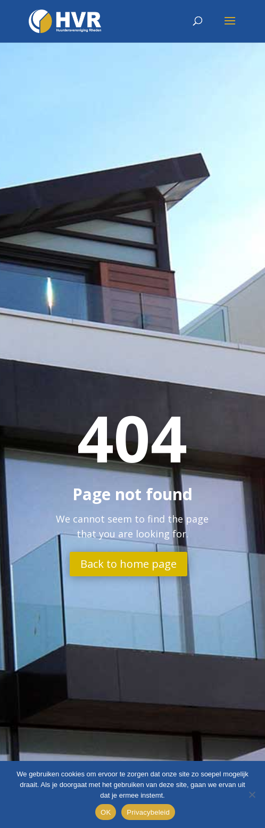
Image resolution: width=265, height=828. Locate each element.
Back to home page (128, 564)
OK (106, 812)
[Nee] (251, 794)
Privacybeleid (148, 812)
